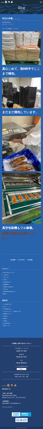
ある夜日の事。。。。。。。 (10, 323)
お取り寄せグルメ (8, 272)
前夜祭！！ (6, 318)
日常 (5, 289)
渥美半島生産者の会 (9, 291)
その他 (6, 275)
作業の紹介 (11, 24)
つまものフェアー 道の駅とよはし (12, 311)
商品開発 (6, 284)
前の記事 (13, 259)
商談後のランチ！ (7, 313)
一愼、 (6, 277)
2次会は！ (5, 316)
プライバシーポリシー (7, 406)
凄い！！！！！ (7, 306)
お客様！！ (6, 320)
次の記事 (30, 259)
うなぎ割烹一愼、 (7, 304)
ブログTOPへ (21, 259)
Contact (21, 369)
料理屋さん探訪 (8, 286)
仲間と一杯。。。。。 (8, 325)
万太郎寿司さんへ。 (8, 309)
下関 (5, 279)
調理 (5, 294)
